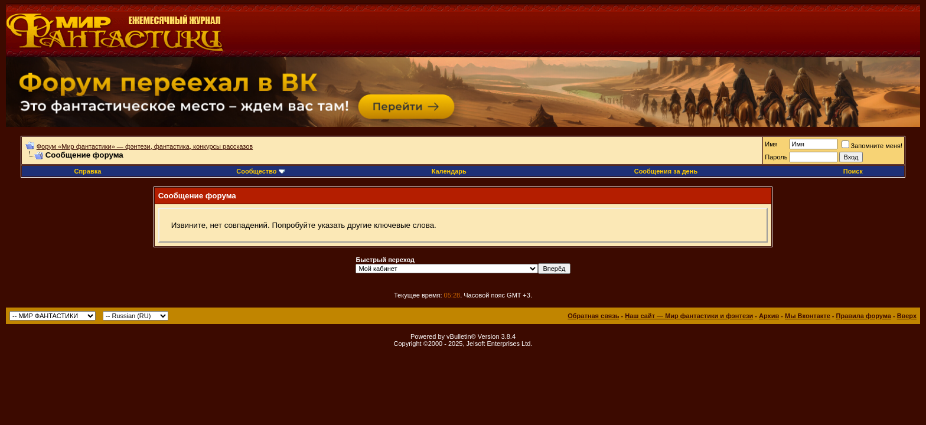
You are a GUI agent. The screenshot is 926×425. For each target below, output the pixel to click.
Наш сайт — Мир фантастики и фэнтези (689, 315)
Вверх (907, 315)
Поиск (853, 171)
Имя (771, 144)
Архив (769, 315)
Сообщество (260, 171)
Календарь (449, 171)
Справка (87, 171)
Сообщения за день (665, 171)
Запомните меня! (872, 145)
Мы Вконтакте (807, 315)
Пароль (776, 157)
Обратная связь (593, 315)
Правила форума (863, 315)
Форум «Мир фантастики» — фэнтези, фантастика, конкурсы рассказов (145, 146)
